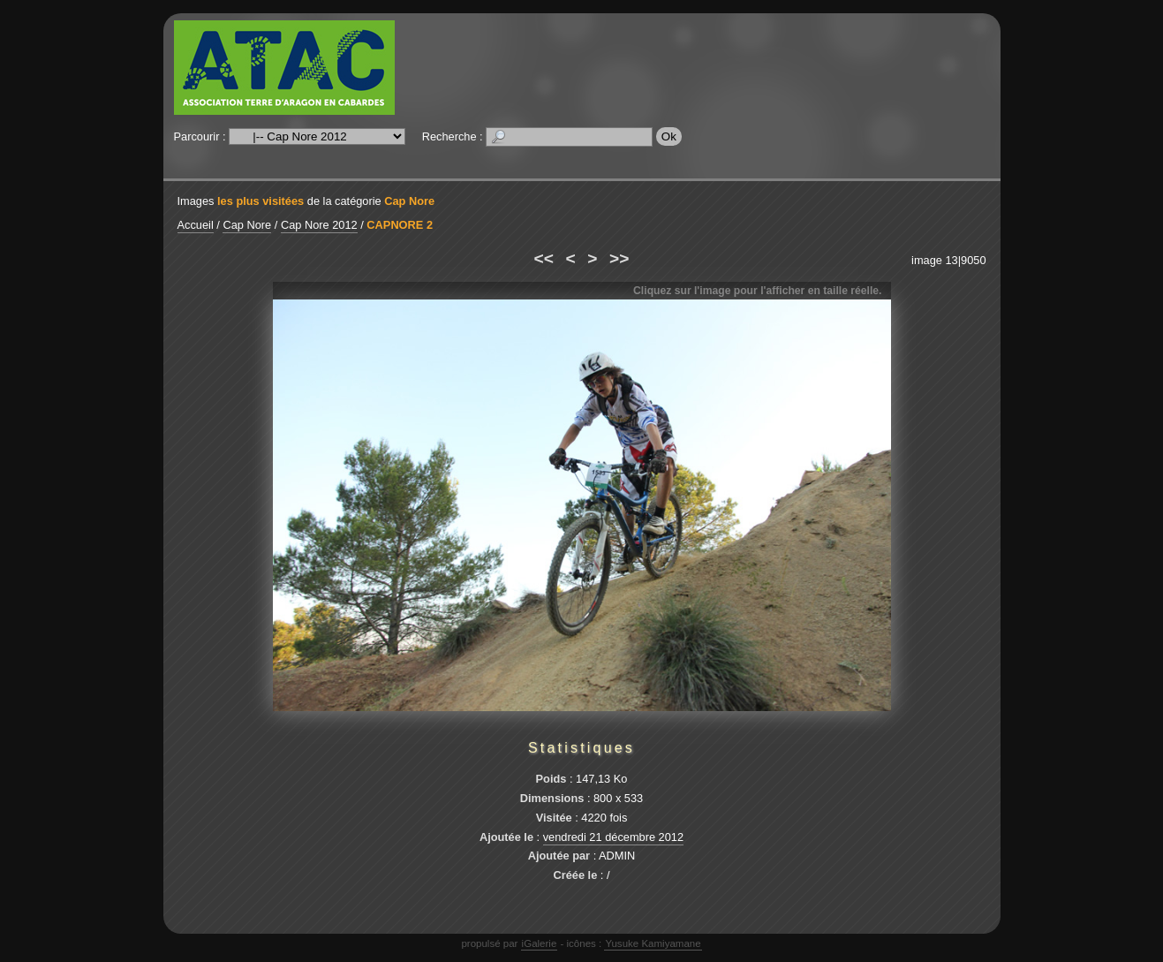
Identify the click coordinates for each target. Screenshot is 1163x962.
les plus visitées (260, 201)
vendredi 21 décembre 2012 (613, 837)
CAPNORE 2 (399, 224)
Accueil (195, 224)
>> (619, 258)
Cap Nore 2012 (319, 224)
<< (544, 258)
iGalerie (539, 943)
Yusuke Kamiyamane (652, 943)
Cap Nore (409, 201)
